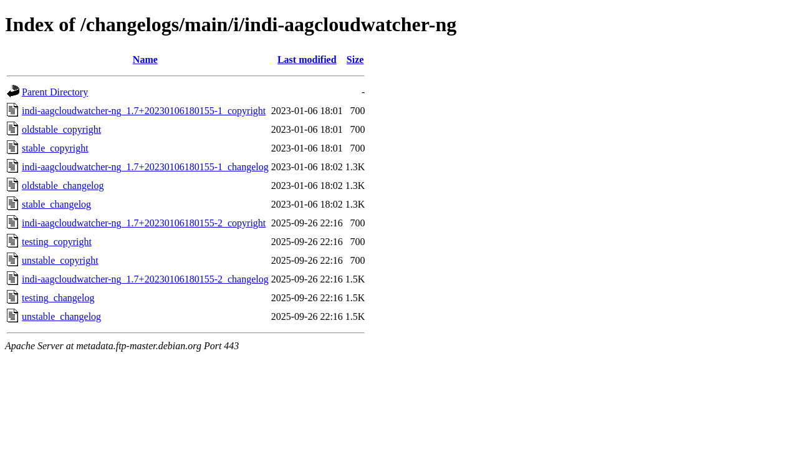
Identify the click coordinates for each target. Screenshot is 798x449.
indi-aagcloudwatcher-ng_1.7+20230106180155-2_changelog (145, 279)
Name (145, 59)
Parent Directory (55, 92)
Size (355, 59)
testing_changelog (58, 297)
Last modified (307, 59)
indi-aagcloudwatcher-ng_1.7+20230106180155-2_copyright (144, 223)
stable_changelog (56, 204)
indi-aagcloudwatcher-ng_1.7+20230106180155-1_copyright (144, 110)
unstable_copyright (60, 260)
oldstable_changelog (63, 185)
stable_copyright (55, 148)
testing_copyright (57, 241)
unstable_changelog (61, 316)
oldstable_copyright (61, 129)
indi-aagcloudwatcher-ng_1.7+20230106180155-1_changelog (145, 167)
